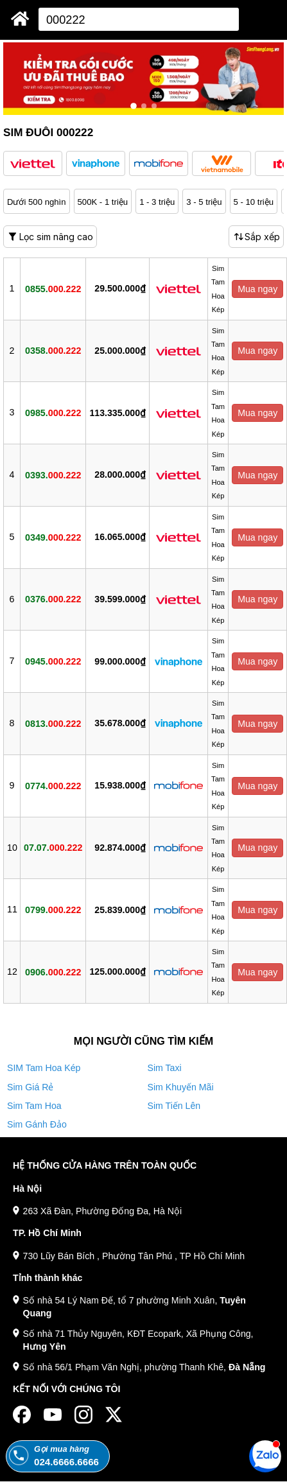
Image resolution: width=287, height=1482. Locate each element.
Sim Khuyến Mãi (181, 1087)
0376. (53, 599)
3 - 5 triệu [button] (204, 202)
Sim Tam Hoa (34, 1106)
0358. (53, 350)
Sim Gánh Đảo (37, 1124)
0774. (53, 785)
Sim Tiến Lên (174, 1106)
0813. (53, 723)
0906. (53, 971)
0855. (53, 288)
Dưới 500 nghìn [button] (36, 202)
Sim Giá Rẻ (30, 1087)
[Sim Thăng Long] (20, 18)
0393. (53, 474)
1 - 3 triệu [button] (157, 202)
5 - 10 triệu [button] (254, 202)
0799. (53, 910)
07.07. (53, 847)
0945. (53, 661)
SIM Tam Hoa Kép (43, 1068)
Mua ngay (257, 289)
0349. (53, 537)
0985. (53, 413)
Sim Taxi (165, 1068)
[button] (32, 163)
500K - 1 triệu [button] (103, 202)
